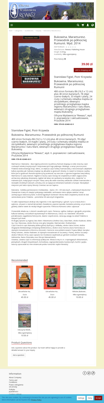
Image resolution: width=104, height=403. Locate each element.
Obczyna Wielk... (24, 329)
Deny (90, 398)
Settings (81, 398)
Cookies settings (15, 394)
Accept (98, 398)
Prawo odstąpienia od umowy (16, 385)
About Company (15, 377)
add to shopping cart (83, 70)
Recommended (19, 260)
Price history (60, 59)
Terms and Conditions (13, 381)
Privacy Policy (36, 400)
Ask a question (18, 355)
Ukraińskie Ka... (24, 291)
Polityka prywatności (13, 390)
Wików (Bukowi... (79, 291)
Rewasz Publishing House (75, 49)
